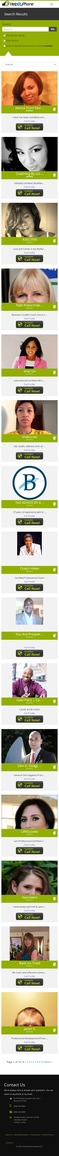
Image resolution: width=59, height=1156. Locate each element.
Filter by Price (11, 40)
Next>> (48, 1062)
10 (42, 1062)
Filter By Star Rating (14, 35)
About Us (9, 1135)
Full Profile (29, 121)
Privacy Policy (35, 1135)
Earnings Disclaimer (21, 1135)
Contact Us (9, 1143)
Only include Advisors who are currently (28, 46)
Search (6, 24)
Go (52, 29)
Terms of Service (48, 1135)
